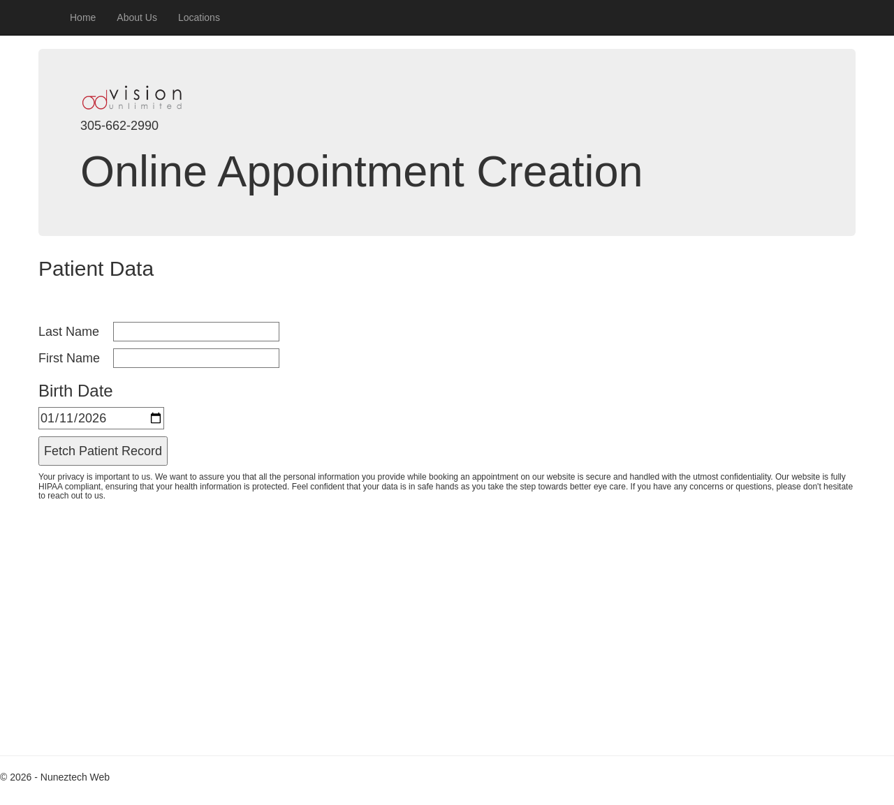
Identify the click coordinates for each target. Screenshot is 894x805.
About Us (137, 17)
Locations (199, 17)
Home (83, 17)
